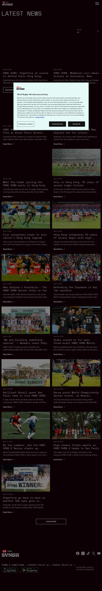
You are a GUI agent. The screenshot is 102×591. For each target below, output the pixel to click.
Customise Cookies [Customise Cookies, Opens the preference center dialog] (25, 124)
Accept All (76, 124)
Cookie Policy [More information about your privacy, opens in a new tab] (39, 117)
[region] (51, 106)
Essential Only (57, 124)
